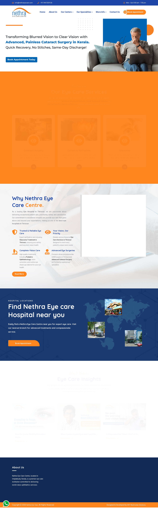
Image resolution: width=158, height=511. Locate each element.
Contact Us (115, 12)
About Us (53, 12)
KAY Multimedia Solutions (136, 508)
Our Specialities (84, 12)
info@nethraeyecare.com (24, 3)
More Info (100, 12)
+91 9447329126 (46, 3)
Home (42, 12)
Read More (19, 278)
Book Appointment (134, 12)
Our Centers (66, 12)
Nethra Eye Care (32, 508)
